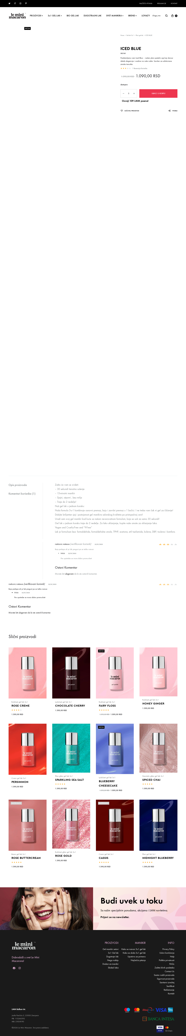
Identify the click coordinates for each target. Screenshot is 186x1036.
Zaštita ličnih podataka (164, 967)
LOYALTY (146, 15)
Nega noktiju (112, 960)
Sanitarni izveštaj (167, 982)
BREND (132, 15)
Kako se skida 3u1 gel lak (134, 952)
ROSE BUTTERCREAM (26, 858)
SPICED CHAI (151, 779)
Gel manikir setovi (110, 949)
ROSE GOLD (63, 855)
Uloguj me (156, 15)
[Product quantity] (128, 93)
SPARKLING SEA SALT (69, 779)
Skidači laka (113, 967)
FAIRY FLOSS (107, 705)
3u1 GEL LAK (55, 15)
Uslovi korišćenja (166, 952)
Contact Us (169, 971)
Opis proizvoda (18, 485)
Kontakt (174, 3)
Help (172, 956)
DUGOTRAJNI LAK (92, 15)
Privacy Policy (168, 949)
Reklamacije (161, 3)
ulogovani (69, 573)
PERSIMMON (19, 782)
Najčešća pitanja (145, 3)
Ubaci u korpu (158, 93)
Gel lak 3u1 (130, 35)
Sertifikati (170, 986)
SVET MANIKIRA (114, 15)
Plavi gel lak (139, 35)
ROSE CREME (20, 705)
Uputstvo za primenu (137, 956)
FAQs (171, 964)
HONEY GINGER (153, 703)
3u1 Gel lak (113, 952)
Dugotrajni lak (112, 956)
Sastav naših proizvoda (164, 975)
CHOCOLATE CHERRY (70, 705)
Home (122, 35)
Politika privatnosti (166, 960)
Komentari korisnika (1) (22, 493)
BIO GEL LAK (73, 15)
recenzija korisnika (139, 68)
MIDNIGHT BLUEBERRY (158, 858)
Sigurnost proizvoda (165, 978)
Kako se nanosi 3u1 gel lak (133, 949)
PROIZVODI (36, 15)
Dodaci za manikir (110, 964)
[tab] (26, 485)
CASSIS (103, 858)
